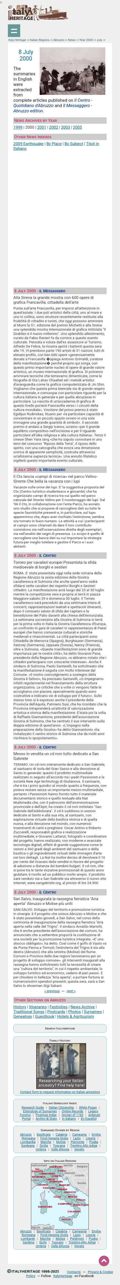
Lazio (77, 1138)
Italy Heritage (17, 40)
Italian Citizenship (61, 1108)
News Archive (83, 1007)
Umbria (41, 1149)
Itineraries (38, 1007)
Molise (61, 1142)
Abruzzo (58, 40)
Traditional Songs (28, 1011)
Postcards (56, 1011)
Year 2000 (86, 40)
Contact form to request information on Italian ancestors (60, 1092)
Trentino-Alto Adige (83, 1146)
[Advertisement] (60, 217)
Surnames (93, 1011)
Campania (79, 1134)
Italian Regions (40, 40)
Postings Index (46, 1115)
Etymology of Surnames (40, 1111)
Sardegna (27, 1146)
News (72, 40)
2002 (53, 127)
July (99, 40)
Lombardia (27, 1142)
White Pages (88, 1108)
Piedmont (77, 1239)
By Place (54, 143)
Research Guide (33, 1108)
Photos (74, 1011)
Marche (45, 1142)
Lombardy (28, 1239)
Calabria (61, 1134)
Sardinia (28, 1242)
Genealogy (22, 1016)
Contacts (74, 1272)
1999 (17, 127)
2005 (77, 127)
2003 (65, 127)
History (19, 1007)
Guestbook (44, 1016)
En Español (89, 1119)
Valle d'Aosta (60, 1149)
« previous (52, 991)
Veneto (79, 1149)
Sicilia (44, 1146)
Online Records (72, 1111)
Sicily (43, 1242)
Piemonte (77, 1142)
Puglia (93, 1142)
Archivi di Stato (46, 1119)
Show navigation (14, 30)
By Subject (74, 143)
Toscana (59, 1146)
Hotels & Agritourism (75, 1016)
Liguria (91, 1138)
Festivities (58, 1007)
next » (71, 991)
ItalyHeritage (62, 1276)
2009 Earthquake (28, 143)
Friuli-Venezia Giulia (54, 1138)
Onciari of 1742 (73, 1115)
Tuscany (58, 1242)
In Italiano (69, 1119)
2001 (41, 127)
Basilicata (44, 1134)
